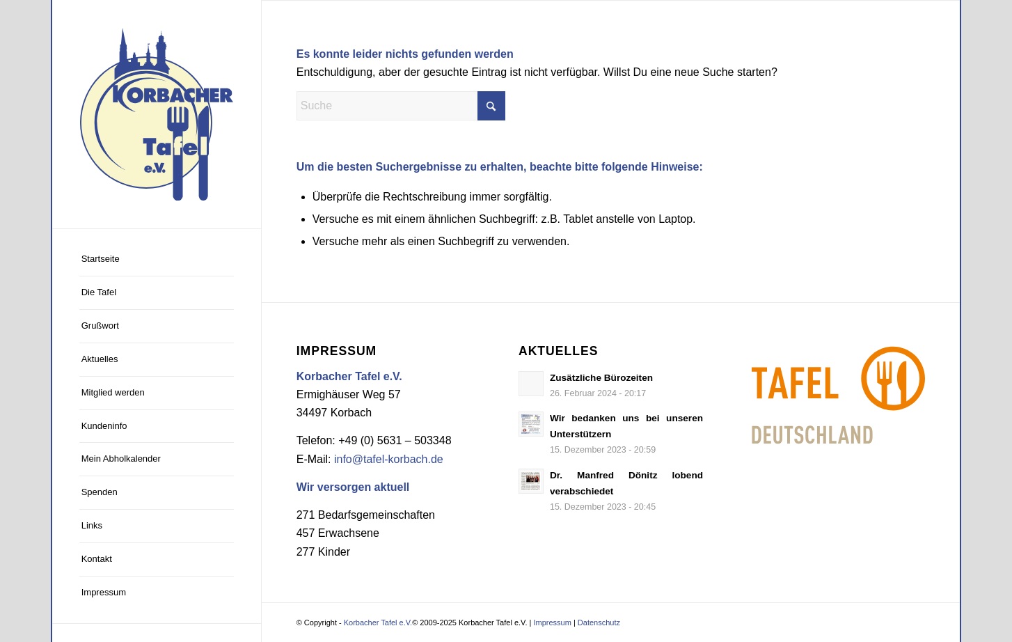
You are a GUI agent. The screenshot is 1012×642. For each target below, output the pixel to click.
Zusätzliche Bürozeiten (601, 378)
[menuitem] (156, 259)
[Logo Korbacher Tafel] (156, 114)
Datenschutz (599, 622)
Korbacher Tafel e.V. (378, 622)
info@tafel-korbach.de (388, 459)
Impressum (552, 622)
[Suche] (401, 105)
